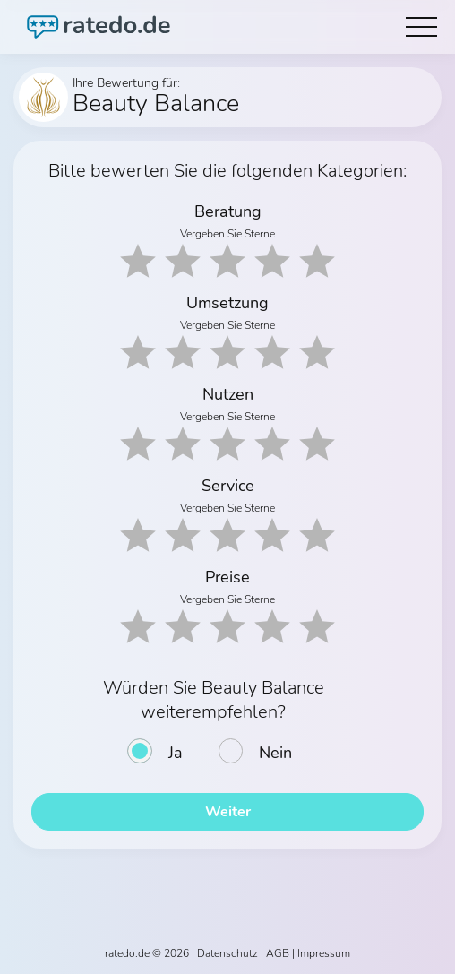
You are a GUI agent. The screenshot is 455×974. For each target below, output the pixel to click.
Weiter (228, 812)
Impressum (323, 953)
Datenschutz (227, 953)
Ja (175, 752)
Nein (275, 752)
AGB (277, 953)
